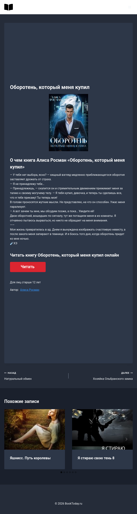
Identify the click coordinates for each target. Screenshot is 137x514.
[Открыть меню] (129, 7)
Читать (27, 266)
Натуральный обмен (35, 375)
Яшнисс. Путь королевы (30, 458)
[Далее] (126, 439)
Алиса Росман (29, 289)
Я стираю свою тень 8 (96, 458)
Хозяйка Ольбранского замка (102, 375)
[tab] (61, 472)
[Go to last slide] (10, 439)
